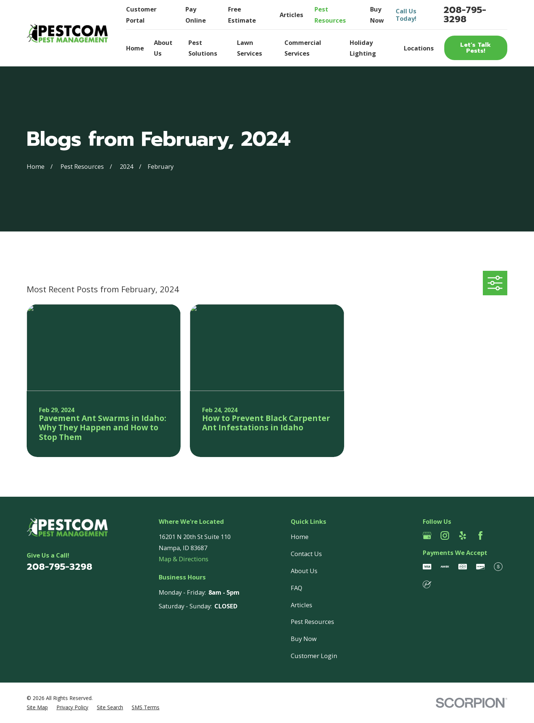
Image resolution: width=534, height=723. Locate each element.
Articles (291, 14)
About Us (304, 570)
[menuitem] (37, 707)
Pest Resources (312, 621)
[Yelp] (462, 535)
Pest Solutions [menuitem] (202, 48)
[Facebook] (480, 535)
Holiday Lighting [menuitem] (363, 48)
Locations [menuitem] (419, 48)
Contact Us (306, 553)
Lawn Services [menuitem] (249, 48)
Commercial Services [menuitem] (302, 48)
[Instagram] (445, 535)
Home (300, 536)
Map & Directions (183, 559)
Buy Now (304, 638)
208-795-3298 (465, 15)
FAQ (296, 588)
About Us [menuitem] (163, 48)
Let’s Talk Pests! (475, 47)
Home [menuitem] (135, 48)
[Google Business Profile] (427, 535)
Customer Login (314, 655)
